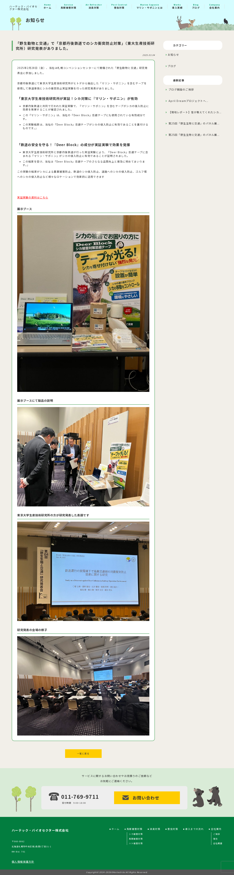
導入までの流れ (194, 828)
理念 (215, 838)
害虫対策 (119, 6)
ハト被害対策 (135, 843)
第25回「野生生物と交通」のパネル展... (193, 123)
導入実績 (177, 6)
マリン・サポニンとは (150, 6)
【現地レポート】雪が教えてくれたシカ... (194, 112)
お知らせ (173, 54)
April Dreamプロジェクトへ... (188, 101)
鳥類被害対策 (135, 838)
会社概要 (217, 843)
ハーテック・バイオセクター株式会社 (23, 7)
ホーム (47, 6)
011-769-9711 (80, 796)
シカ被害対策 (135, 833)
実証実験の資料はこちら (32, 197)
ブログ (196, 6)
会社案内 (214, 6)
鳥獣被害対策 (68, 6)
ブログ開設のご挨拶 (181, 89)
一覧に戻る (83, 753)
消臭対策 (94, 6)
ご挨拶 (216, 833)
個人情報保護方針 (23, 861)
